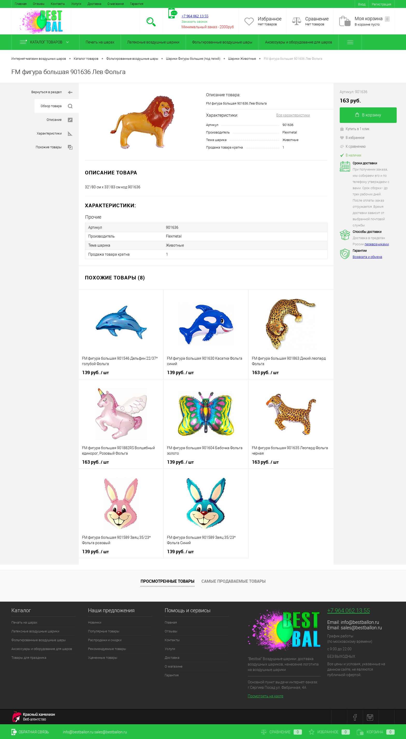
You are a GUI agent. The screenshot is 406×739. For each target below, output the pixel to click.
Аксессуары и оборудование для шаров (298, 42)
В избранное (352, 137)
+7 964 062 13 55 (348, 609)
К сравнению (353, 146)
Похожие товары (54, 147)
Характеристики (54, 133)
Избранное (269, 18)
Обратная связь (30, 732)
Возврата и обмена (367, 257)
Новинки (94, 622)
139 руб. (95, 372)
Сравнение (317, 18)
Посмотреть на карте (265, 695)
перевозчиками (377, 244)
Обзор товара (56, 106)
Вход (361, 4)
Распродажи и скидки (104, 639)
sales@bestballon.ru (361, 627)
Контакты (58, 4)
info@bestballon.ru (360, 621)
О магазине (115, 4)
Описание (59, 119)
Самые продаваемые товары (233, 580)
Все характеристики (293, 115)
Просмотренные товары (167, 580)
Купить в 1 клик (354, 128)
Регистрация (381, 4)
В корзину (368, 115)
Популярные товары (103, 630)
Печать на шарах (100, 42)
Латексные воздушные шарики (153, 42)
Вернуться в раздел (51, 92)
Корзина (376, 732)
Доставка (94, 4)
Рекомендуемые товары (107, 648)
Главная (21, 4)
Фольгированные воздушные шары (222, 42)
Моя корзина (372, 19)
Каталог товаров (45, 42)
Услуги (76, 4)
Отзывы (39, 4)
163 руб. (265, 372)
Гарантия (136, 4)
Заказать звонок (195, 22)
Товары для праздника (28, 657)
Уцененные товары (102, 657)
